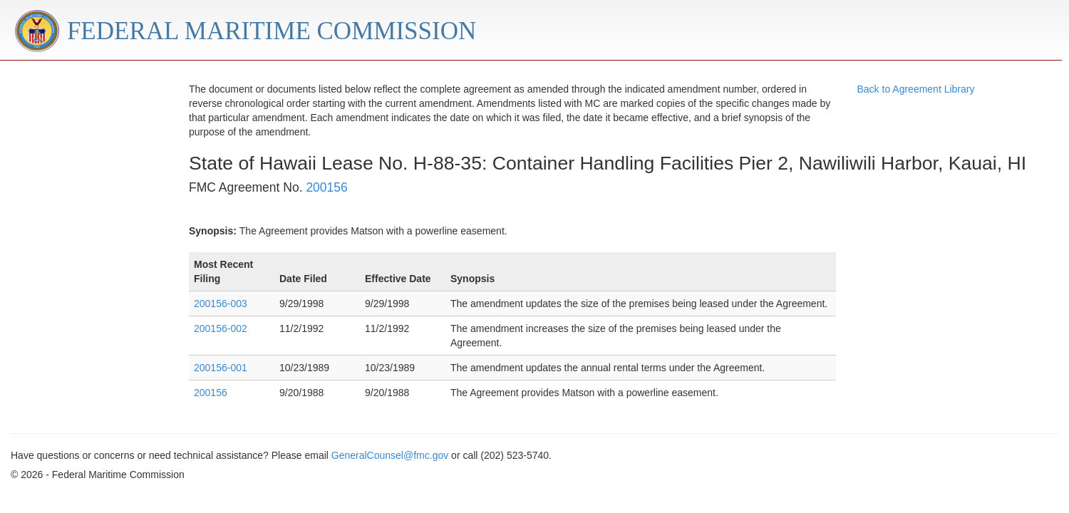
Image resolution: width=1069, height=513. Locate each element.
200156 (326, 187)
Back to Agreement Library (916, 89)
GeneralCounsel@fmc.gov (389, 455)
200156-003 (220, 303)
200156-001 (220, 367)
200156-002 (220, 328)
